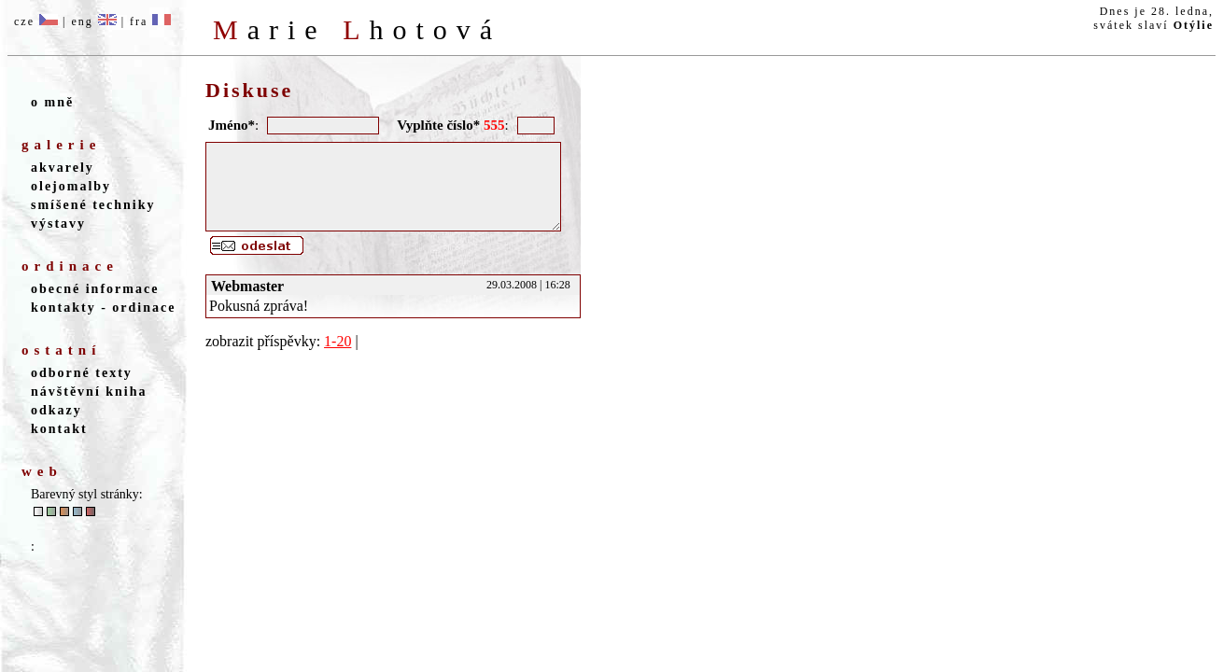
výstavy (58, 224)
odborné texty (82, 373)
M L (357, 29)
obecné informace (95, 289)
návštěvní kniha (89, 392)
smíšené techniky (93, 205)
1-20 (337, 358)
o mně (52, 102)
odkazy (56, 410)
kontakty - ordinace (103, 308)
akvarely (62, 168)
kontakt (59, 429)
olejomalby (71, 186)
